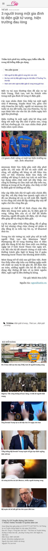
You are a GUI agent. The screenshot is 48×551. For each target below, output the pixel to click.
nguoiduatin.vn (39, 282)
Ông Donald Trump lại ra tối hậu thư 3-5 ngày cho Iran (21, 423)
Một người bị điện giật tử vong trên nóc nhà (21, 75)
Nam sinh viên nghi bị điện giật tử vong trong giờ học (24, 84)
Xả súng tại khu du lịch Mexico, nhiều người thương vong (22, 480)
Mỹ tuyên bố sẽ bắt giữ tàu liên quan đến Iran (17, 509)
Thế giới (4, 10)
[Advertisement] (24, 40)
